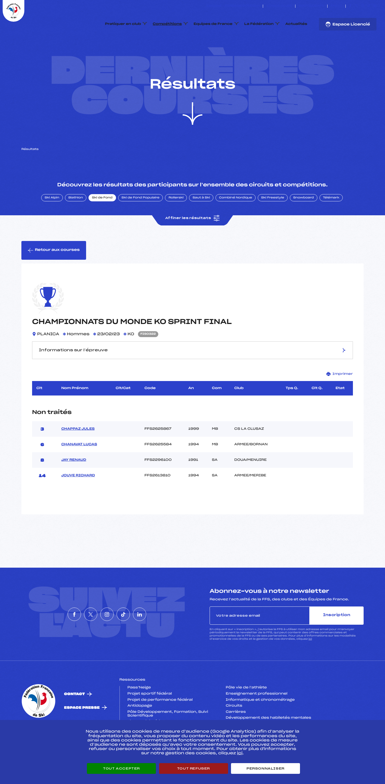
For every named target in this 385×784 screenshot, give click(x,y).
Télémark (331, 223)
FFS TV (336, 6)
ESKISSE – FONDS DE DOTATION (233, 6)
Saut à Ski (201, 223)
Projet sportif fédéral (150, 719)
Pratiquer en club (123, 24)
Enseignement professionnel (256, 719)
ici (310, 664)
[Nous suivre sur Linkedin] (375, 6)
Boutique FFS (311, 6)
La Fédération (259, 24)
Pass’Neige (139, 713)
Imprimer (339, 399)
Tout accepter (121, 768)
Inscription (336, 640)
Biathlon (75, 223)
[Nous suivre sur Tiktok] (368, 6)
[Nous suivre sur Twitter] (356, 6)
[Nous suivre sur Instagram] (362, 6)
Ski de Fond (102, 223)
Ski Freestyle (272, 223)
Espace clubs (279, 6)
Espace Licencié (347, 24)
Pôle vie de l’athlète (246, 713)
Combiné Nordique (235, 223)
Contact (74, 719)
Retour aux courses (54, 275)
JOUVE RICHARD (78, 501)
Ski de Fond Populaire (141, 223)
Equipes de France (213, 24)
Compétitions (167, 24)
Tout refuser (193, 768)
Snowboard (303, 223)
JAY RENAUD (73, 485)
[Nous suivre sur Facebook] (350, 6)
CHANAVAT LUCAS (79, 470)
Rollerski (175, 223)
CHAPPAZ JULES (78, 454)
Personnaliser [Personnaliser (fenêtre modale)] (265, 768)
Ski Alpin (52, 223)
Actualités (296, 24)
